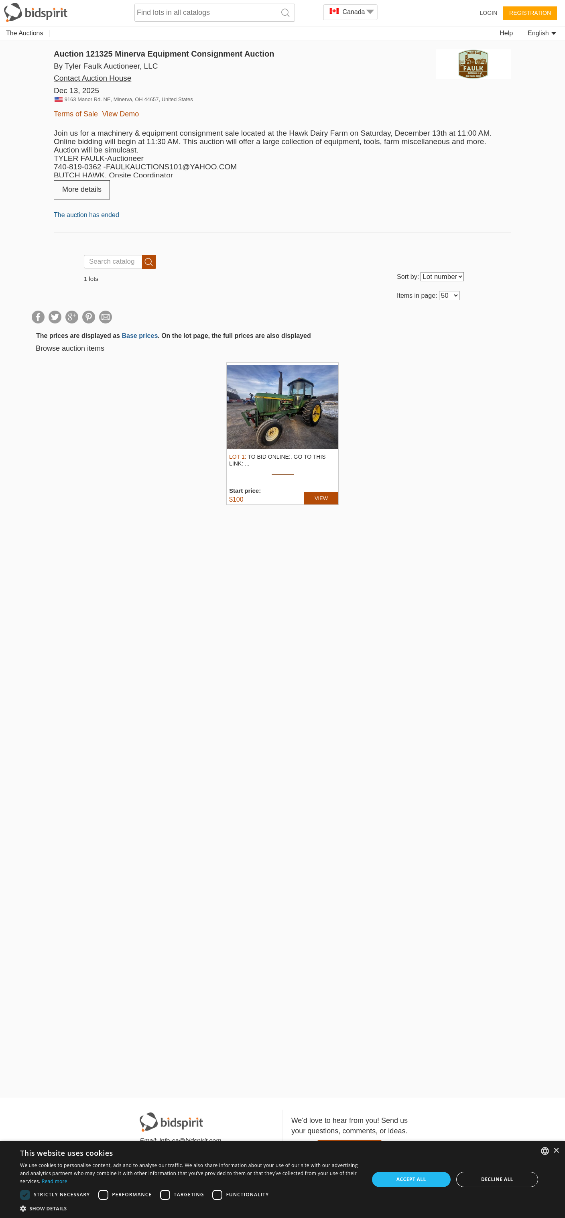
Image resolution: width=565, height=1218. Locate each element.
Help (506, 33)
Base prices (140, 335)
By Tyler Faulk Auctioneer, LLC (106, 66)
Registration (530, 13)
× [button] (556, 1151)
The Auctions (24, 33)
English (542, 33)
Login (488, 13)
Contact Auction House (92, 78)
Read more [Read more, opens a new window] (54, 1181)
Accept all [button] (411, 1179)
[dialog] (282, 1179)
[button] (189, 1208)
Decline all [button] (497, 1179)
